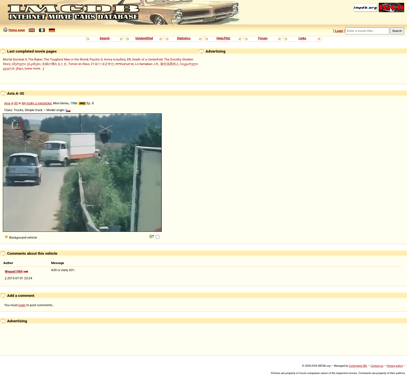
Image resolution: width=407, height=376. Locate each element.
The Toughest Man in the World (66, 59)
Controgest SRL (358, 365)
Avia (7, 103)
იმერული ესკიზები (26, 64)
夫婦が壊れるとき (54, 64)
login (22, 305)
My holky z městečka (36, 103)
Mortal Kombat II (15, 59)
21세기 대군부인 (102, 64)
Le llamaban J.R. (147, 64)
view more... (34, 68)
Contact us (377, 365)
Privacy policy (395, 365)
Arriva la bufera (114, 59)
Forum (263, 38)
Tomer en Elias (78, 64)
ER (129, 59)
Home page (16, 30)
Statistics (183, 38)
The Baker (35, 59)
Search (104, 38)
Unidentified (144, 38)
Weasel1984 (14, 271)
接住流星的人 (169, 64)
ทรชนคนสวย (124, 64)
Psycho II (96, 59)
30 (16, 103)
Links (302, 38)
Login (339, 31)
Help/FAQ (223, 38)
